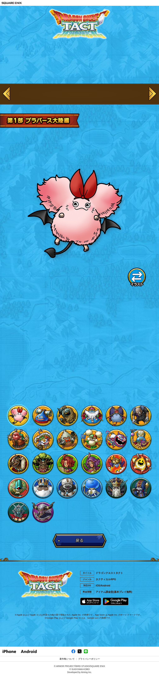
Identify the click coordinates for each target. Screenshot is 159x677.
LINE (101, 381)
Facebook (57, 381)
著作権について (67, 659)
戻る (79, 540)
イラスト (136, 277)
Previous (6, 94)
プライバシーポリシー (89, 659)
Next (152, 94)
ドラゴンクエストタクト (79, 24)
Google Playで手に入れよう (115, 601)
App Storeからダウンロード (90, 601)
